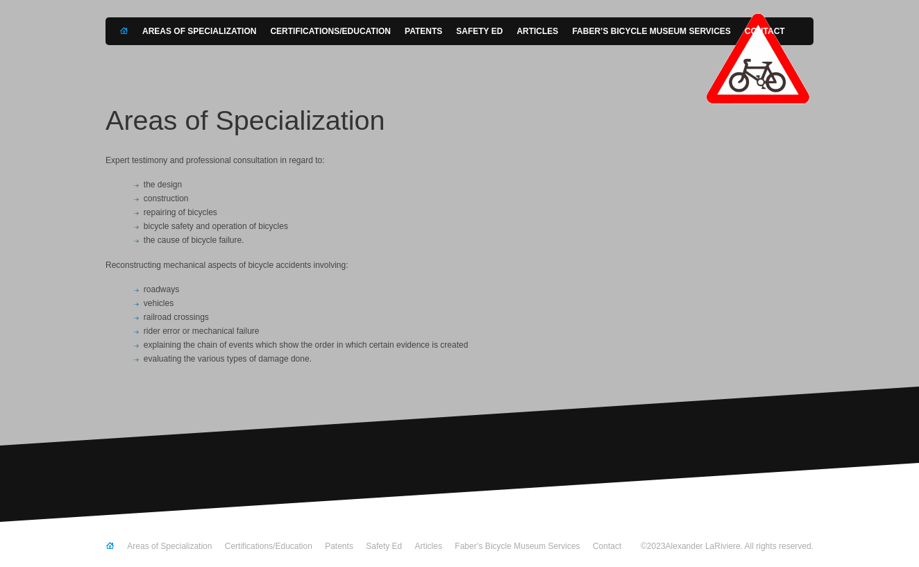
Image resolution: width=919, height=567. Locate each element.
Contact (765, 31)
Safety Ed (479, 31)
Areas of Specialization (199, 31)
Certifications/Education (330, 31)
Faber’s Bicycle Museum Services (651, 31)
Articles (537, 31)
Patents (423, 31)
